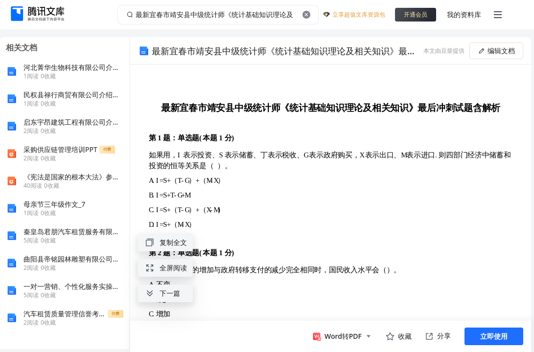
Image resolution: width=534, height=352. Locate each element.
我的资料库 (464, 14)
